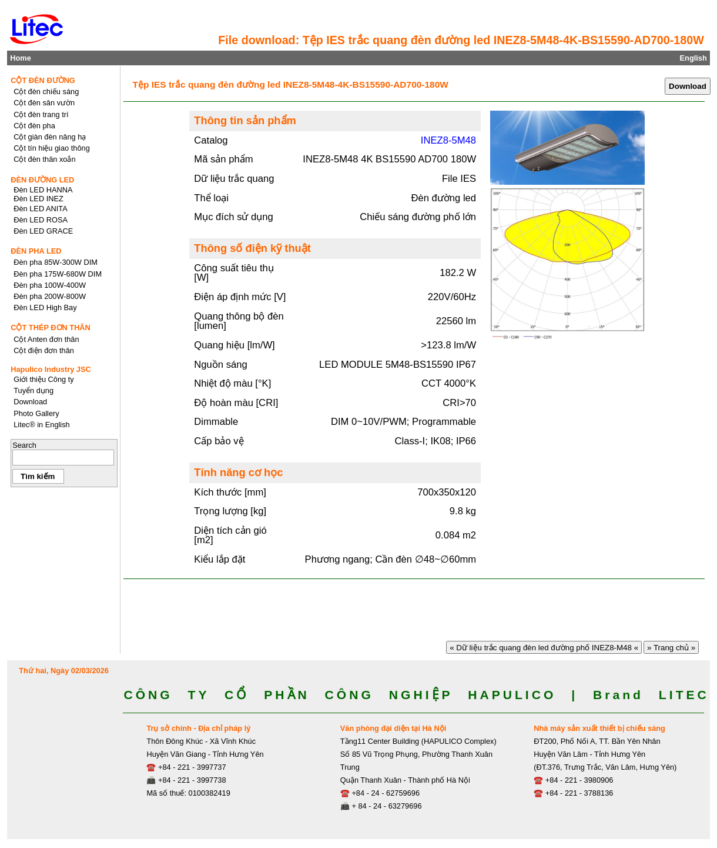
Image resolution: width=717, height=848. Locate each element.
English (693, 58)
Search (24, 445)
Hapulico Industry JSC (51, 369)
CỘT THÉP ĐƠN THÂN (51, 327)
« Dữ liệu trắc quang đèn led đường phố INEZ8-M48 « (543, 647)
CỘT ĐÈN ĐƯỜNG (43, 80)
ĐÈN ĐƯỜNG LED (42, 179)
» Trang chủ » (671, 647)
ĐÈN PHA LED (36, 251)
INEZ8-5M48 (448, 140)
